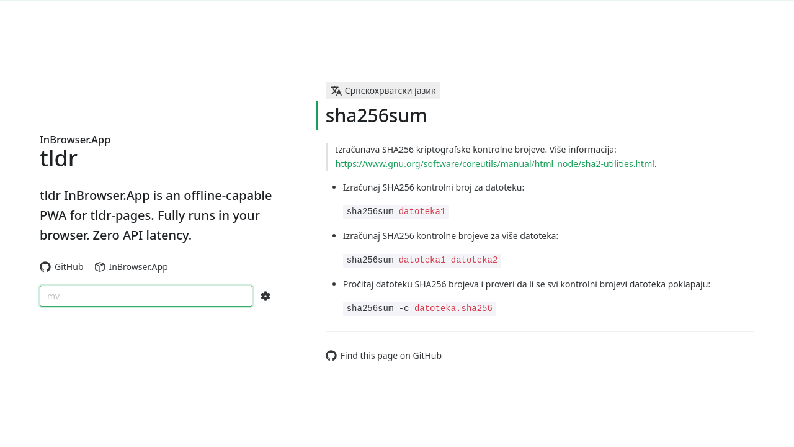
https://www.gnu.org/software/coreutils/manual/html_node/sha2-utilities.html (495, 163)
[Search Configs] (265, 296)
